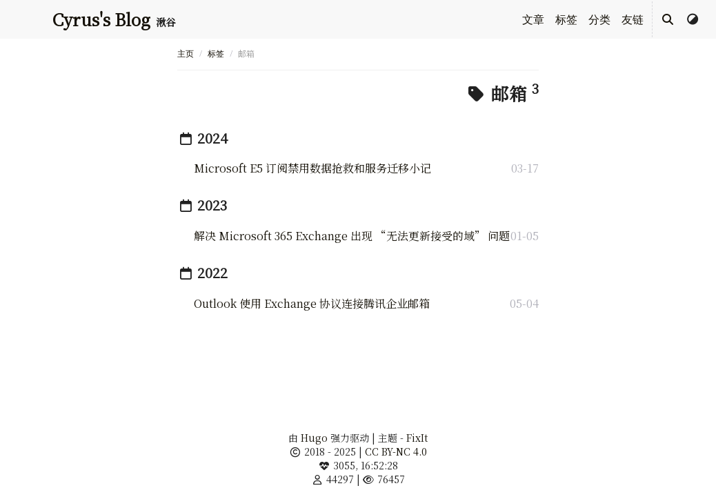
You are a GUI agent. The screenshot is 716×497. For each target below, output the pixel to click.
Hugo (314, 438)
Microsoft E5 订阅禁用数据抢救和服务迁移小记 (312, 168)
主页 (185, 53)
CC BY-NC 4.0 (396, 451)
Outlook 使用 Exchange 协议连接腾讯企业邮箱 (312, 303)
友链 (632, 19)
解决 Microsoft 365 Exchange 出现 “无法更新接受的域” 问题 (352, 236)
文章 (533, 19)
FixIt (417, 438)
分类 (599, 19)
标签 (566, 19)
